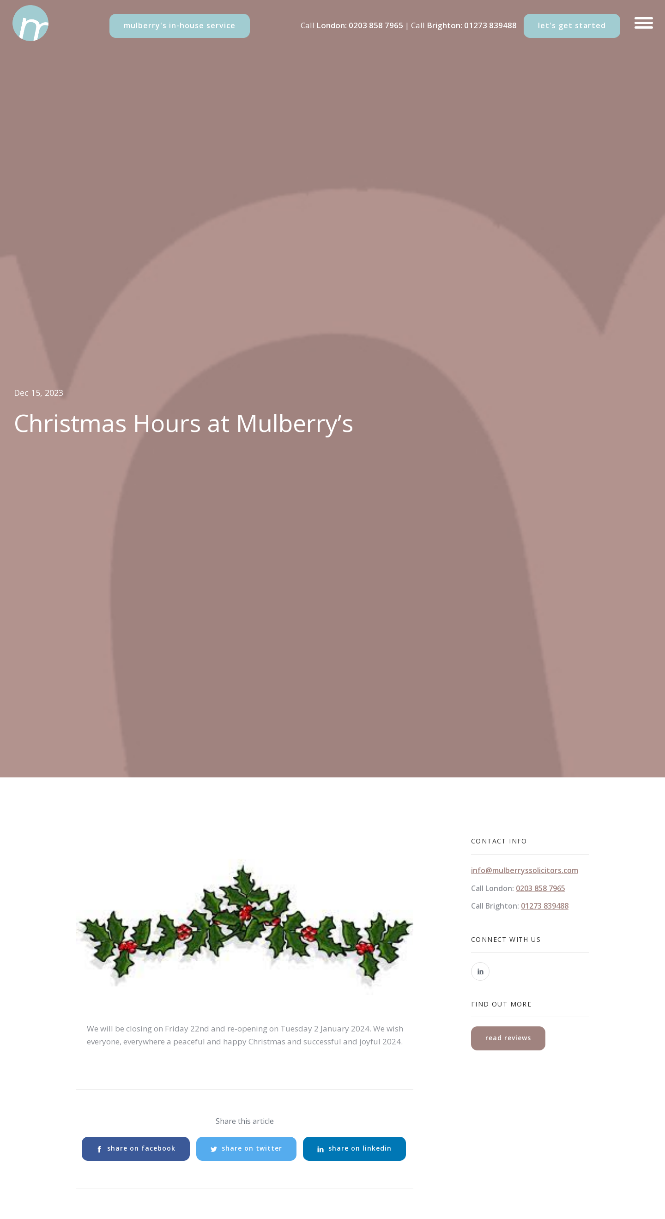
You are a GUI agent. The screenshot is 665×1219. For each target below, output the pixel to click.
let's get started (572, 25)
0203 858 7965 (376, 25)
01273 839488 (490, 25)
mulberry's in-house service (180, 25)
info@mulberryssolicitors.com (524, 870)
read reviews (508, 1037)
